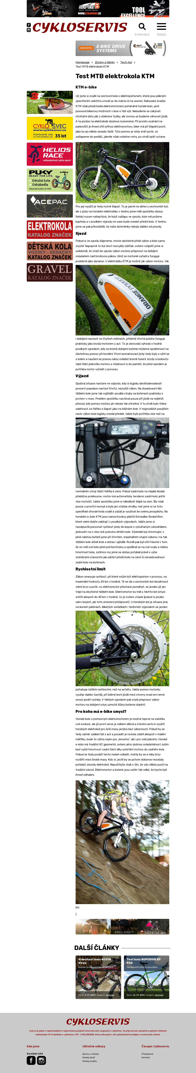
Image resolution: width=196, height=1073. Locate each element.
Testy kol (126, 62)
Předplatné (147, 1054)
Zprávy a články (105, 62)
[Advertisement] (50, 64)
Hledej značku (89, 1061)
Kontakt (146, 1057)
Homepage (82, 62)
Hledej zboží (88, 1057)
